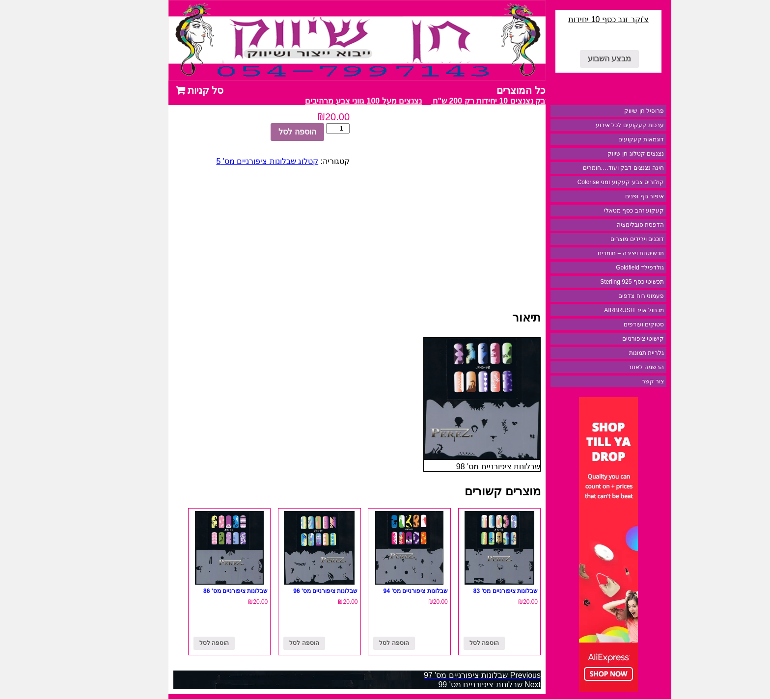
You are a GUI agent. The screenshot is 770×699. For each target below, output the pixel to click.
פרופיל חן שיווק (609, 111)
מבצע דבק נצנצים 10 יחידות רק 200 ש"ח (462, 101)
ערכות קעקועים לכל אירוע (595, 125)
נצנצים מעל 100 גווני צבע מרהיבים (325, 101)
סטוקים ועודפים (609, 324)
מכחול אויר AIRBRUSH (599, 310)
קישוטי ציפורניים (608, 338)
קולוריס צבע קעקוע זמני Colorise (586, 182)
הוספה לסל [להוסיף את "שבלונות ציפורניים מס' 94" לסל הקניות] (359, 643)
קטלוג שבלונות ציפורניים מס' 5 (232, 161)
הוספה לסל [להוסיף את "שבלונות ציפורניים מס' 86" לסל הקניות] (179, 643)
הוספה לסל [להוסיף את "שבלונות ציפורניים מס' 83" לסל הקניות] (449, 643)
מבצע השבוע (574, 58)
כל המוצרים (486, 90)
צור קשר (618, 381)
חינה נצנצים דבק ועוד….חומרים (588, 167)
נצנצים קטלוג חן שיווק (601, 153)
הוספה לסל (262, 132)
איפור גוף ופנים (609, 196)
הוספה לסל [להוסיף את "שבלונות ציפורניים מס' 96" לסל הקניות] (269, 643)
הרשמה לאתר (611, 367)
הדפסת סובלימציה (605, 224)
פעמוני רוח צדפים (606, 296)
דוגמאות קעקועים (606, 139)
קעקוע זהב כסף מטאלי (599, 210)
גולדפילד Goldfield (605, 267)
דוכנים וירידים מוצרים (602, 239)
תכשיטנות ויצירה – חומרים (596, 253)
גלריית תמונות (611, 353)
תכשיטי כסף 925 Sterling (597, 281)
